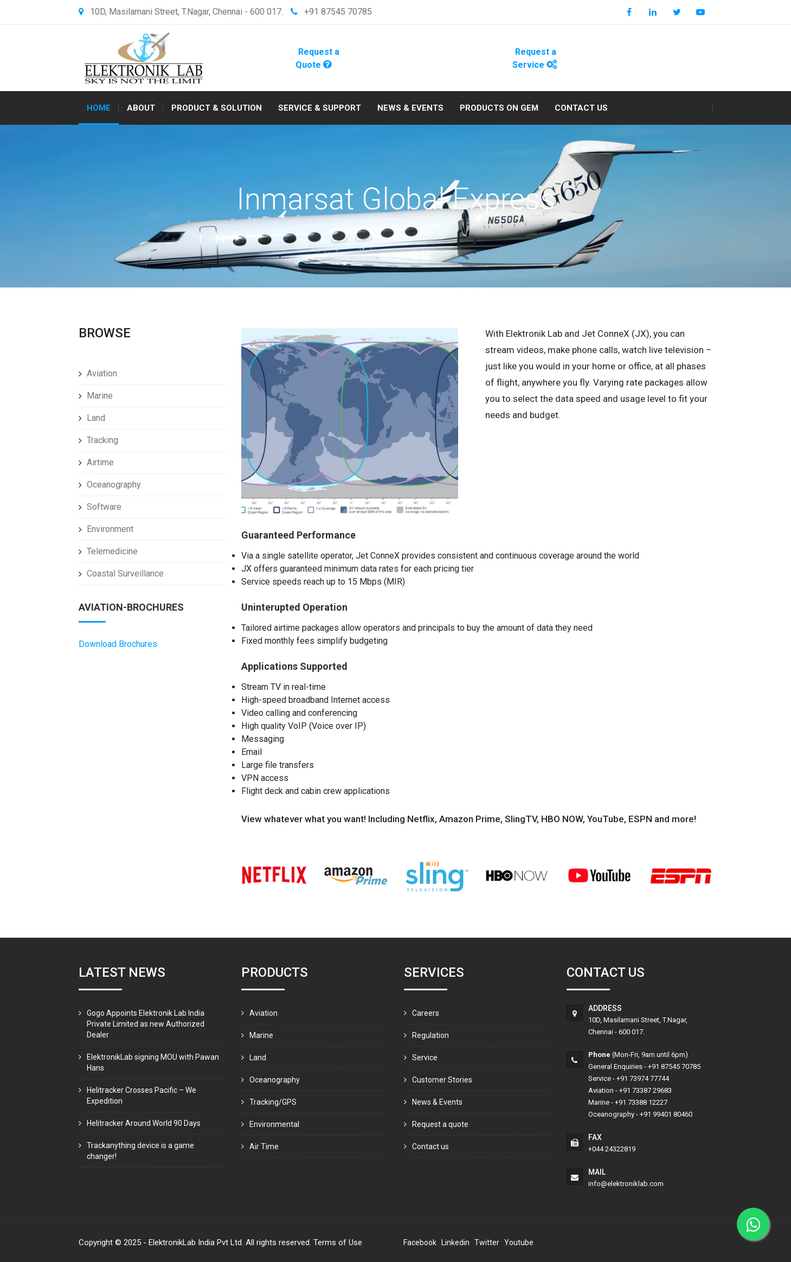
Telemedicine (112, 551)
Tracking (102, 440)
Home (99, 108)
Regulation (430, 1035)
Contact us (581, 108)
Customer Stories (442, 1079)
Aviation (102, 373)
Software (104, 507)
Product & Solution (216, 108)
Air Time (264, 1146)
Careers (425, 1013)
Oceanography (114, 484)
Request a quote (440, 1124)
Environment (110, 529)
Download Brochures (118, 644)
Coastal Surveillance (125, 573)
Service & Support (319, 108)
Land (96, 418)
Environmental (274, 1124)
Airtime (100, 462)
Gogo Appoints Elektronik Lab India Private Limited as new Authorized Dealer (145, 1024)
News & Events (410, 108)
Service (425, 1057)
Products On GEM (499, 108)
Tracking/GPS (273, 1102)
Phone (599, 1054)
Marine (100, 395)
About (141, 108)
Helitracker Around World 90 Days (144, 1123)
